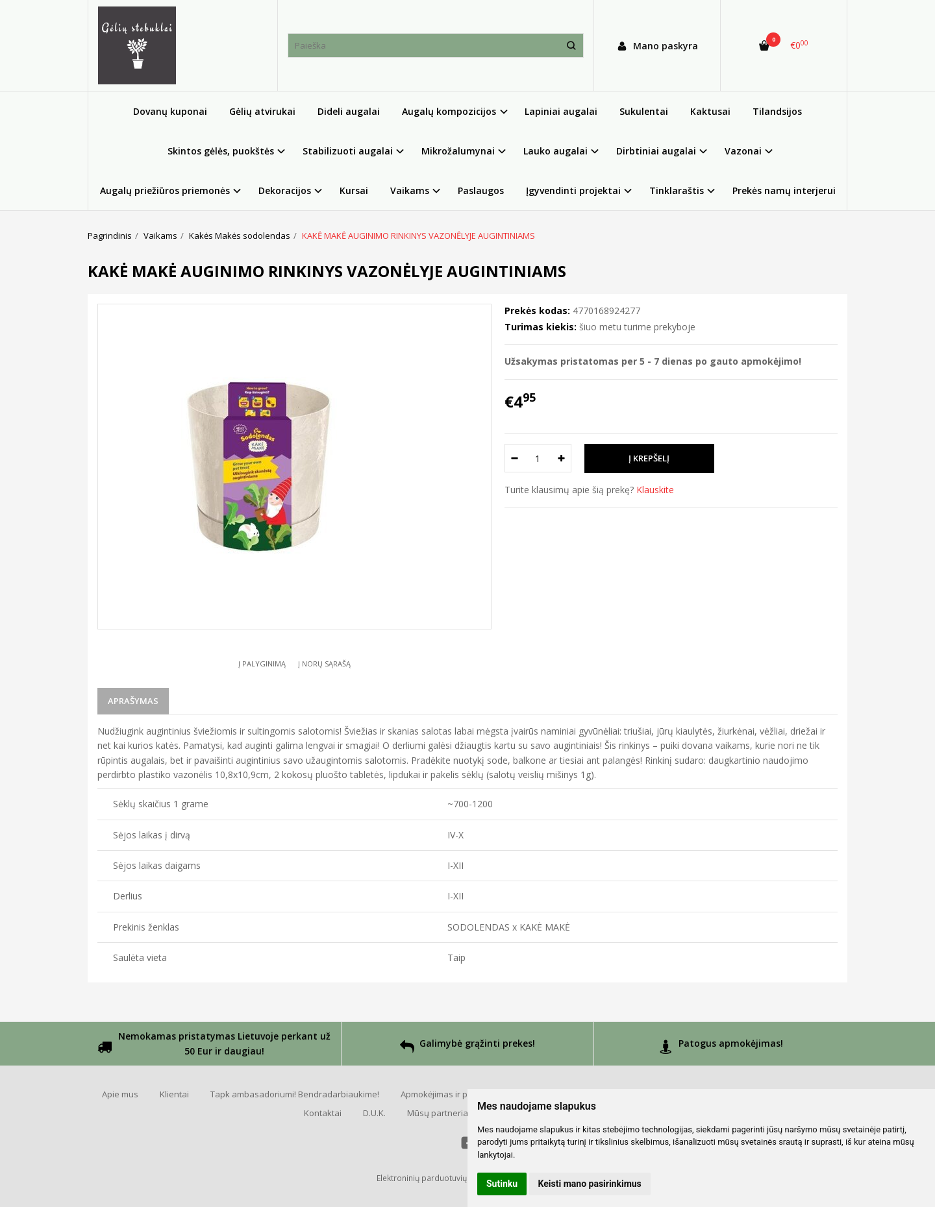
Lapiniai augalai (561, 111)
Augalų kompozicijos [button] (449, 111)
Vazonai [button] (743, 151)
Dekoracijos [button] (284, 190)
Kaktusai (710, 111)
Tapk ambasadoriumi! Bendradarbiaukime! (294, 1094)
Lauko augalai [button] (555, 151)
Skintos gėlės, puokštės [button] (221, 151)
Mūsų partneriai (438, 1113)
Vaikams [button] (409, 190)
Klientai (174, 1094)
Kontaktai (323, 1113)
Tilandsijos (777, 111)
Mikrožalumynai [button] (458, 151)
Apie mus (120, 1094)
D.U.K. (374, 1113)
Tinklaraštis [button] (676, 190)
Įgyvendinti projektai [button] (573, 190)
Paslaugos (481, 190)
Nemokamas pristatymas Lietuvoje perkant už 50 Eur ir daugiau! (213, 1045)
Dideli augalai (349, 111)
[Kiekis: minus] (514, 458)
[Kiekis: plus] (562, 458)
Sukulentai (643, 111)
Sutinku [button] (501, 1183)
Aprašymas (133, 701)
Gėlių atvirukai (262, 111)
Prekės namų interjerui (784, 190)
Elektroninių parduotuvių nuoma (436, 1178)
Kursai (354, 190)
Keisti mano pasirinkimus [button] (590, 1183)
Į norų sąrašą (324, 663)
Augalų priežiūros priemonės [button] (165, 190)
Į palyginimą (262, 663)
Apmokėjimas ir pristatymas (455, 1094)
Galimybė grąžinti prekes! (467, 1048)
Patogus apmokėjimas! (721, 1048)
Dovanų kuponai (170, 111)
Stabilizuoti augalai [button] (348, 151)
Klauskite (655, 489)
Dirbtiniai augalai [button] (656, 151)
